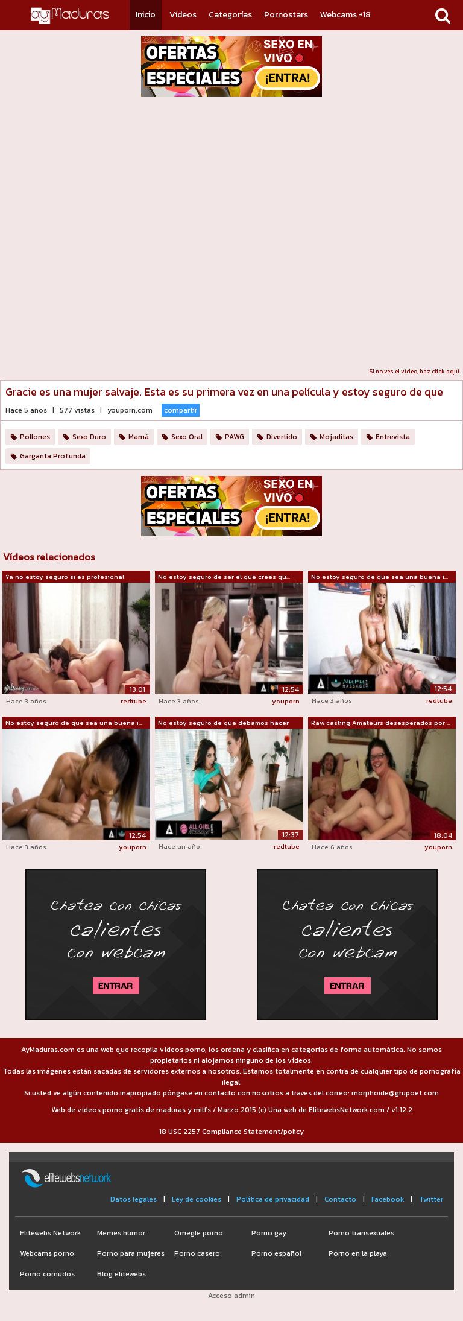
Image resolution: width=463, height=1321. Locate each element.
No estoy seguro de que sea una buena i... (379, 576)
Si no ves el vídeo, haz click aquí (414, 371)
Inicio (146, 14)
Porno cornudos (47, 1274)
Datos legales (133, 1199)
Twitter (431, 1199)
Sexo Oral (187, 436)
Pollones (35, 436)
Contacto (340, 1199)
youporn (286, 701)
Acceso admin (231, 1295)
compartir (180, 410)
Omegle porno (198, 1233)
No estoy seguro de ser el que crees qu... (224, 576)
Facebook (387, 1199)
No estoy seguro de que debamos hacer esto (223, 723)
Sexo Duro (89, 436)
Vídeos (183, 14)
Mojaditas (336, 436)
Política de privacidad (272, 1199)
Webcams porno (47, 1253)
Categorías (230, 14)
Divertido (281, 436)
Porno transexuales (361, 1233)
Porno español (276, 1253)
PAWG (234, 436)
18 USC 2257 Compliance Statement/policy (231, 1131)
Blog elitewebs (121, 1274)
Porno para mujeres (131, 1253)
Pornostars (286, 14)
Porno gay (268, 1233)
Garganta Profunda (53, 456)
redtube (133, 701)
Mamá (138, 436)
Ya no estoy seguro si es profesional (64, 576)
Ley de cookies (196, 1199)
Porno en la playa (358, 1253)
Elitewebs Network (50, 1233)
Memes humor (121, 1233)
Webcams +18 (345, 14)
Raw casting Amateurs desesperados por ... (380, 722)
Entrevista (393, 436)
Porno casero (197, 1253)
